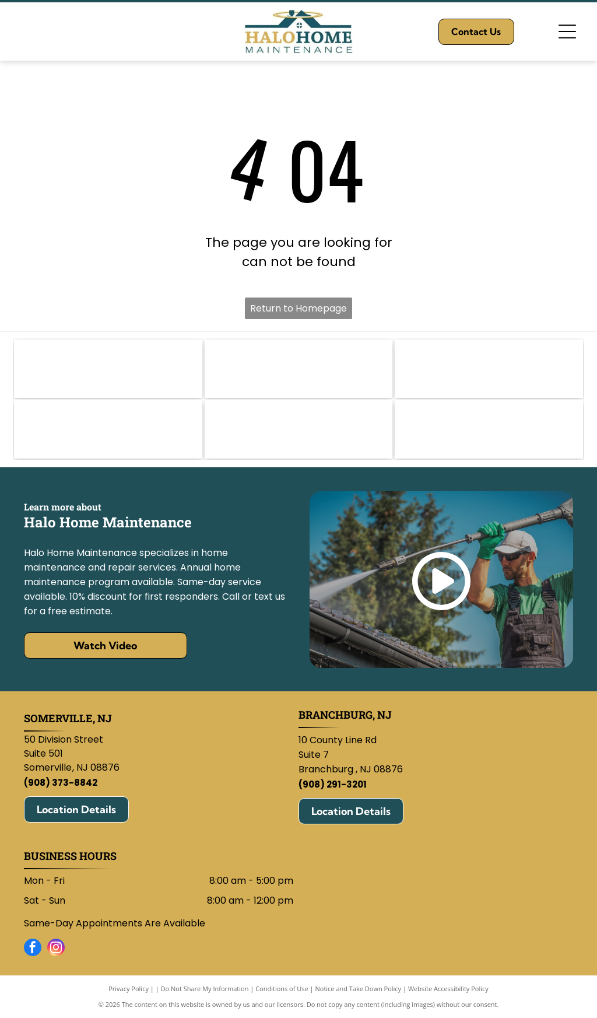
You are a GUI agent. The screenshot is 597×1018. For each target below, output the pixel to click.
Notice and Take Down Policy (358, 988)
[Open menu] (567, 31)
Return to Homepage (298, 308)
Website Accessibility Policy (448, 988)
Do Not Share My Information (205, 988)
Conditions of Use (281, 988)
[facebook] (32, 949)
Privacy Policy (128, 988)
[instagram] (56, 949)
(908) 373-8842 (60, 782)
